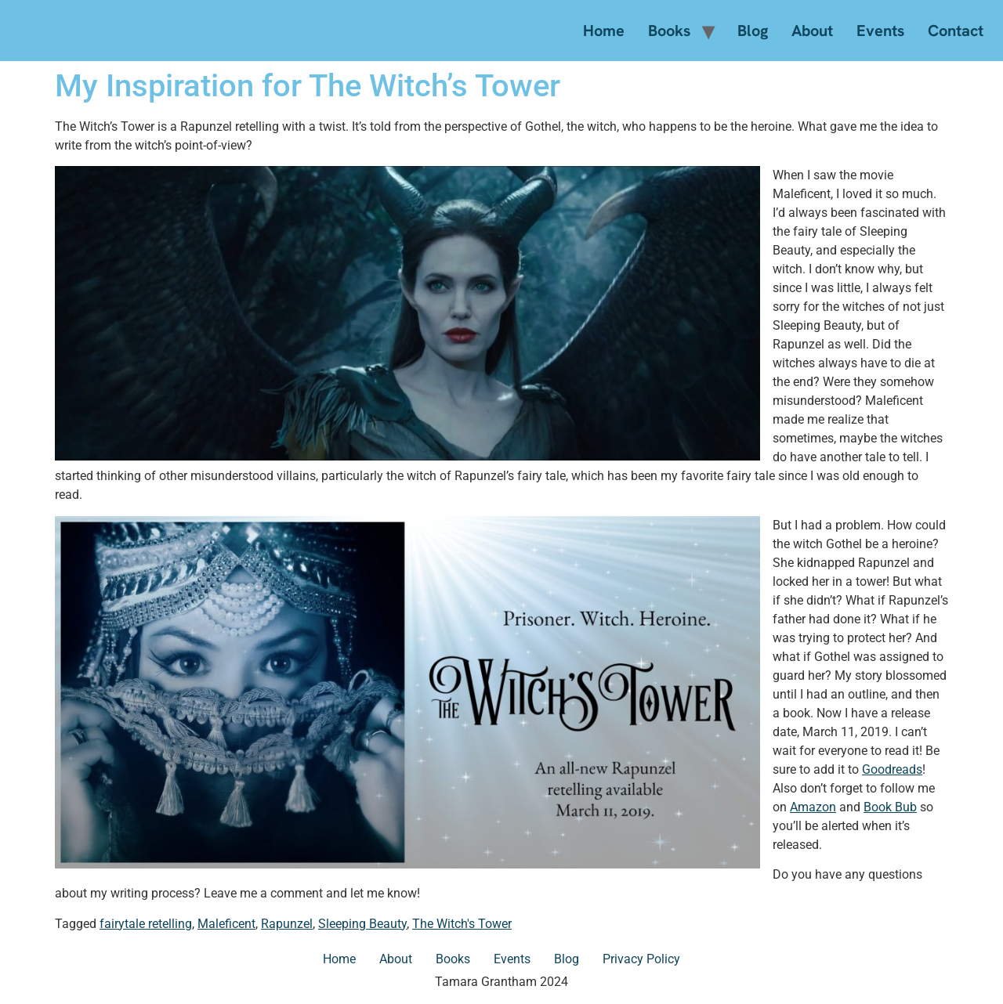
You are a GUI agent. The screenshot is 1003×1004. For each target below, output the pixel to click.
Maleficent (226, 923)
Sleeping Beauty (362, 923)
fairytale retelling (146, 923)
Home (604, 30)
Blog (752, 30)
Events (880, 30)
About (812, 30)
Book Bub (890, 807)
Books (669, 30)
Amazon (813, 807)
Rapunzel (287, 923)
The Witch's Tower (462, 923)
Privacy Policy (641, 959)
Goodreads (892, 769)
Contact (955, 30)
